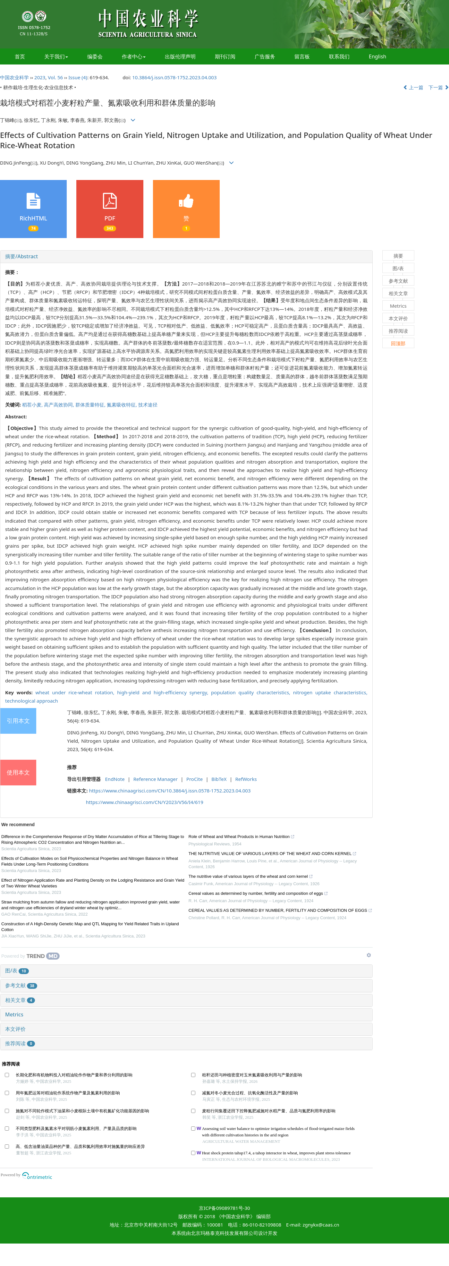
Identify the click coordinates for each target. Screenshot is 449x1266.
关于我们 (56, 56)
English (377, 56)
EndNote (115, 779)
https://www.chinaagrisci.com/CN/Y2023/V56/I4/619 (144, 802)
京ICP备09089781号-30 (224, 1208)
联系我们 (339, 56)
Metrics (14, 1014)
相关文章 (20, 1000)
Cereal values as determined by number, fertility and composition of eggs (258, 894)
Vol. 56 (55, 77)
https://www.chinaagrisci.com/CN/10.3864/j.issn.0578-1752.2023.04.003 (169, 790)
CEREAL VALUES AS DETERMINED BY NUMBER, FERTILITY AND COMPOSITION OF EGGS (280, 911)
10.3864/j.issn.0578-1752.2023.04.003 (174, 77)
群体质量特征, (91, 404)
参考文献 (21, 985)
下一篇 (438, 87)
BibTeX (218, 779)
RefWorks (246, 779)
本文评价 (15, 1028)
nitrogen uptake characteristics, (330, 692)
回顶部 (398, 343)
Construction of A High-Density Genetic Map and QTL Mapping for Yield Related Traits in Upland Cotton (90, 926)
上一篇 (413, 87)
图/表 (17, 970)
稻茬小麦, (33, 404)
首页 (20, 56)
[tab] (186, 257)
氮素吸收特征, (122, 404)
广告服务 (265, 56)
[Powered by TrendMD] (30, 956)
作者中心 (134, 56)
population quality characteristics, (252, 692)
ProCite (194, 779)
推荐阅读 (20, 1043)
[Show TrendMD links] (368, 955)
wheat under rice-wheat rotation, (76, 692)
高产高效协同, (59, 404)
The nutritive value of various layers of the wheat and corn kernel (251, 877)
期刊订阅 (225, 56)
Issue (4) (77, 77)
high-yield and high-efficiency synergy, (164, 692)
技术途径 (147, 404)
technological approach (31, 700)
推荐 (72, 767)
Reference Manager (155, 779)
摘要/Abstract (21, 256)
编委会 (95, 56)
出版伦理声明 (180, 56)
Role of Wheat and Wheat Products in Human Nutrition (242, 837)
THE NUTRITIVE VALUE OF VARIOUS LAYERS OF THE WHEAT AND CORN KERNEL (273, 854)
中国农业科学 (14, 77)
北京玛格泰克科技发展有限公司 (224, 1233)
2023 (39, 77)
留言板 (302, 56)
